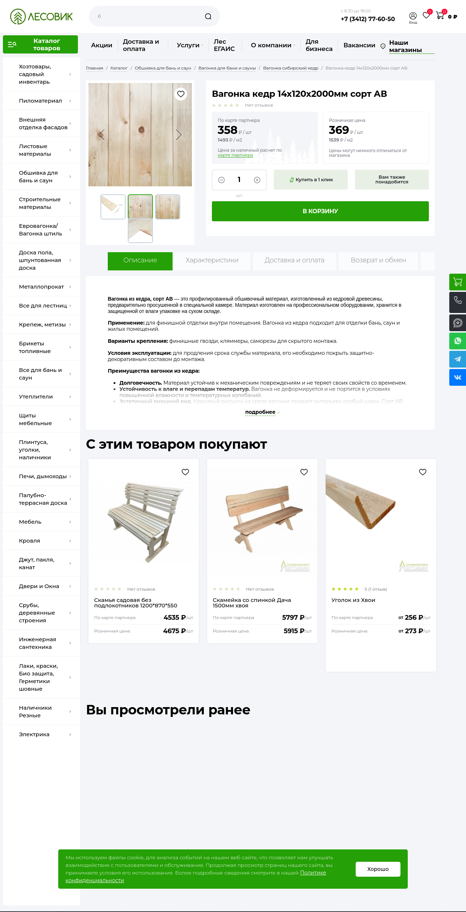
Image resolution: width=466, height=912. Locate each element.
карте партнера (235, 155)
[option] (141, 551)
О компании (273, 45)
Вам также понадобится (391, 179)
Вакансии (359, 45)
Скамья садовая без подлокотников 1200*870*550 (252, 602)
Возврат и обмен (378, 260)
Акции (101, 45)
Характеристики (212, 260)
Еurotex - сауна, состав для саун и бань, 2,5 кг (140, 602)
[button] (413, 16)
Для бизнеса (319, 45)
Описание (140, 260)
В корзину (320, 211)
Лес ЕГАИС (224, 45)
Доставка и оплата (141, 45)
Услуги (190, 45)
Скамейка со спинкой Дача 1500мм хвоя (368, 602)
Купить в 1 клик (311, 180)
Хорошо (378, 869)
